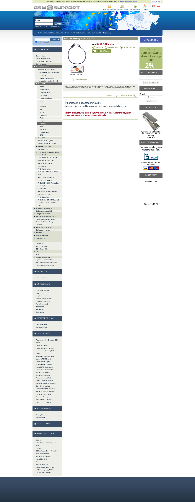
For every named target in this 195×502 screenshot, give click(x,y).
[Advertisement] (151, 192)
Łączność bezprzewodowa (44, 260)
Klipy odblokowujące (42, 235)
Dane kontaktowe (41, 325)
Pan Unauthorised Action (44, 378)
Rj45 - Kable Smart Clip (45, 160)
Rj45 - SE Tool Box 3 (45, 163)
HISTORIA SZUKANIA (43, 472)
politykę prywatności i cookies (128, 1)
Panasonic (43, 115)
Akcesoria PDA (41, 238)
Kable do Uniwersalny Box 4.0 (48, 81)
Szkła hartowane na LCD (44, 211)
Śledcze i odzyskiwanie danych (46, 216)
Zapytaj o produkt (129, 47)
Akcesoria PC (40, 233)
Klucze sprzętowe (42, 246)
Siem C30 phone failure (43, 386)
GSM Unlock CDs (42, 249)
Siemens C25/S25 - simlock (45, 391)
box (37, 462)
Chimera (39, 448)
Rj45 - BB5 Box (43, 149)
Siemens (43, 129)
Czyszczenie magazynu (44, 61)
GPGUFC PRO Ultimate (46, 78)
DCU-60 (38, 440)
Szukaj (54, 39)
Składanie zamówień (43, 301)
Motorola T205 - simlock (44, 364)
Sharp (42, 126)
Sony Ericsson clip (42, 464)
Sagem (42, 121)
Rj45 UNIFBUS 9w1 (44, 194)
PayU (158, 151)
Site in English (154, 6)
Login (58, 24)
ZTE (41, 135)
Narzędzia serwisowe (43, 214)
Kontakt (145, 9)
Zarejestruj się (54, 27)
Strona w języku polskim (158, 6)
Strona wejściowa (42, 278)
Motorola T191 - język (43, 361)
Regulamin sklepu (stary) (44, 298)
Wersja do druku (126, 95)
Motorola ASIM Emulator (44, 359)
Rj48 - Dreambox (43, 197)
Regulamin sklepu (42, 296)
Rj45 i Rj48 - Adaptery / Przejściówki (45, 187)
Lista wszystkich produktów (45, 265)
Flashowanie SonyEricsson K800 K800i (47, 341)
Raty (37, 293)
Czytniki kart (40, 243)
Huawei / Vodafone (46, 98)
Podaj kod (150, 82)
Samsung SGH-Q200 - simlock (46, 383)
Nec (41, 109)
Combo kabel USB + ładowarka (48, 72)
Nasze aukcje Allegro (43, 58)
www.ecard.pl (147, 151)
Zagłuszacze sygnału (43, 230)
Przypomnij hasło (41, 27)
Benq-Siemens (45, 92)
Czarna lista (40, 312)
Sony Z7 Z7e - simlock (43, 402)
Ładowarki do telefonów (44, 257)
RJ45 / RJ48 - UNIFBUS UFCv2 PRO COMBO (46, 179)
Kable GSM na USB (94, 33)
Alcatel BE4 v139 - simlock (44, 348)
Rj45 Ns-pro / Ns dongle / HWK (48, 191)
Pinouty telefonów (42, 415)
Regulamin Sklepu (122, 9)
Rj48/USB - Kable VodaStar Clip (47, 204)
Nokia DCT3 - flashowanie (44, 367)
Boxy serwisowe (41, 64)
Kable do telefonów (78, 33)
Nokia (42, 112)
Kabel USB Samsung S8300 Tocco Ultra (57, 7)
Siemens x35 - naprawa (44, 397)
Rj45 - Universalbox (44, 169)
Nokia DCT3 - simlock (43, 372)
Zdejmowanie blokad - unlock (45, 219)
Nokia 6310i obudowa (43, 456)
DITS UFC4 (42, 75)
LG (41, 104)
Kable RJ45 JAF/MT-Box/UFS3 (48, 143)
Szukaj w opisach (42, 42)
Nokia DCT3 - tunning (43, 375)
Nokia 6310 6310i (42, 459)
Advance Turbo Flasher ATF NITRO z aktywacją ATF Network (47, 468)
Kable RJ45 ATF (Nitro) (45, 141)
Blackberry (43, 95)
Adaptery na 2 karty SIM (44, 227)
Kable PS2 (41, 138)
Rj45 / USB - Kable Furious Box (48, 183)
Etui (37, 251)
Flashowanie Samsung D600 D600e (45, 352)
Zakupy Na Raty (135, 9)
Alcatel (42, 87)
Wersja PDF (111, 95)
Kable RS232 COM (44, 146)
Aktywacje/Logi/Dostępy (44, 208)
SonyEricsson (44, 132)
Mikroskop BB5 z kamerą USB (46, 443)
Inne (41, 101)
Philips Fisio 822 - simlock (44, 380)
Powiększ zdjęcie (81, 79)
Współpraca (40, 306)
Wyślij (150, 101)
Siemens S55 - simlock (43, 394)
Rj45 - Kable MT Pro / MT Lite (48, 157)
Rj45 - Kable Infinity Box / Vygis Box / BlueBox (48, 153)
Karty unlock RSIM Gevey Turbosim (44, 223)
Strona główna (40, 56)
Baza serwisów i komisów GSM (46, 262)
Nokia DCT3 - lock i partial (44, 370)
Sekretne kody (40, 417)
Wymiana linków (41, 327)
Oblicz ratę (99, 47)
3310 (37, 445)
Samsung (43, 123)
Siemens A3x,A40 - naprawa (45, 389)
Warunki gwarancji (42, 304)
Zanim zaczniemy (42, 345)
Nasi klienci (39, 309)
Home (67, 33)
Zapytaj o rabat (113, 47)
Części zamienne (41, 241)
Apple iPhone (44, 89)
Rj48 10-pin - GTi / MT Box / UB (48, 200)
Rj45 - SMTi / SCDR (44, 166)
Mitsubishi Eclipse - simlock (45, 356)
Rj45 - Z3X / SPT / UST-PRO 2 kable (48, 173)
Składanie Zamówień (109, 9)
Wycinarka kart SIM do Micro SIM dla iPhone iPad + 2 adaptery (151, 135)
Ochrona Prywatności (43, 290)
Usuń (151, 97)
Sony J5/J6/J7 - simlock (44, 399)
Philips (42, 118)
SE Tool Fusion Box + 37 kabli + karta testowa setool (46, 452)
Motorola (43, 106)
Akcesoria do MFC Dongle (46, 69)
